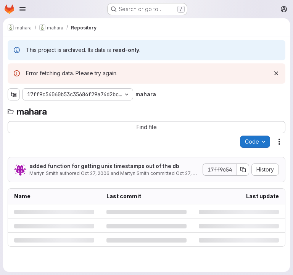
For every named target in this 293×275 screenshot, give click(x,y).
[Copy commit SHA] (243, 169)
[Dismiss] (276, 73)
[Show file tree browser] (14, 94)
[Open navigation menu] (22, 9)
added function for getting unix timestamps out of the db (104, 166)
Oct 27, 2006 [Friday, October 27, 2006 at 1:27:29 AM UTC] (95, 173)
